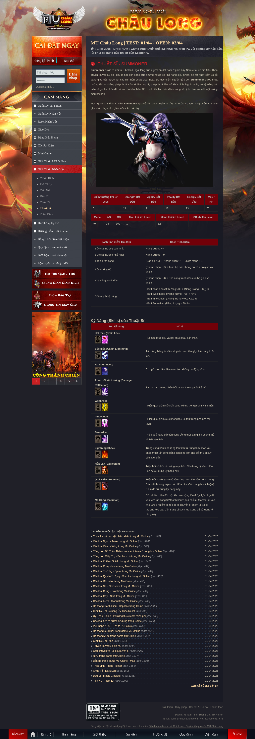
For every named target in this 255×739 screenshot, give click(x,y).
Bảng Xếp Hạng (48, 137)
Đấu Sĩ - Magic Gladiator (107, 675)
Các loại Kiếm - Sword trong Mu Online (115, 601)
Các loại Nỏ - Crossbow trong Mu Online (116, 586)
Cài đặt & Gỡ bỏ (198, 707)
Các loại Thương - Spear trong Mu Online (117, 571)
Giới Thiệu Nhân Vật (51, 169)
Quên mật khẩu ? (45, 86)
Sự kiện (131, 734)
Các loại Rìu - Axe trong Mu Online (113, 581)
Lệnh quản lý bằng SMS (53, 263)
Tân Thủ (46, 734)
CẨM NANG (57, 95)
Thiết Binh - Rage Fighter (107, 665)
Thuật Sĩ (45, 208)
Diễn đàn (212, 734)
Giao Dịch (44, 129)
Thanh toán (216, 707)
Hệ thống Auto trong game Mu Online (114, 635)
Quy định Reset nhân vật (53, 247)
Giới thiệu (167, 707)
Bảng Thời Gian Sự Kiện (53, 239)
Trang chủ (92, 49)
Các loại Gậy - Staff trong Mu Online (113, 596)
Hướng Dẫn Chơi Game (53, 231)
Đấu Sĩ (44, 196)
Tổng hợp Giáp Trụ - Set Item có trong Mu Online (121, 556)
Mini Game (45, 153)
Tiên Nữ (45, 190)
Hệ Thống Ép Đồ (48, 223)
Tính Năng (69, 734)
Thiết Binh (46, 214)
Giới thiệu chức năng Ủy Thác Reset (114, 610)
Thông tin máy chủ (56, 305)
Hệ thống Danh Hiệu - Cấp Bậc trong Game (118, 606)
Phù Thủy (46, 184)
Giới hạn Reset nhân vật (52, 255)
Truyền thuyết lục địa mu (107, 645)
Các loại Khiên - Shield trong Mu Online (115, 561)
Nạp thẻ (69, 61)
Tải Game (237, 734)
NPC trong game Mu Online (109, 655)
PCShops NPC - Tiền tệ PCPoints (112, 625)
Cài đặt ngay (57, 46)
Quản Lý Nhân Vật (49, 113)
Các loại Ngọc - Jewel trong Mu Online (115, 541)
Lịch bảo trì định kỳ (56, 295)
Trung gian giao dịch (56, 284)
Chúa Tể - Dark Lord (105, 670)
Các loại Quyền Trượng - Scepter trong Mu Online (121, 576)
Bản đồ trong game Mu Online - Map (114, 660)
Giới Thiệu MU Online (52, 161)
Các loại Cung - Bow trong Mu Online (114, 591)
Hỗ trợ (56, 274)
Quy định (186, 734)
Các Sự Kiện (46, 145)
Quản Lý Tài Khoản (50, 105)
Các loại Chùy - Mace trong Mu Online (115, 566)
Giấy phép (181, 707)
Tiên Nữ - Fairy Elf (103, 680)
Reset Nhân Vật (47, 121)
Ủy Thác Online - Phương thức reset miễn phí (119, 615)
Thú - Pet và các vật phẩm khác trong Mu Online (120, 536)
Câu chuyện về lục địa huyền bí (111, 650)
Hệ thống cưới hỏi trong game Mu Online (116, 630)
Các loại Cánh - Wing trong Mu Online (115, 546)
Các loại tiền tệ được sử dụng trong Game (117, 620)
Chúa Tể (45, 202)
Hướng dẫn (161, 734)
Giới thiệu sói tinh (103, 640)
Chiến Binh (47, 178)
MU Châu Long (56, 18)
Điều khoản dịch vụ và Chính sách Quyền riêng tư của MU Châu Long (186, 726)
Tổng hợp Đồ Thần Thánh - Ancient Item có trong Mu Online (127, 551)
